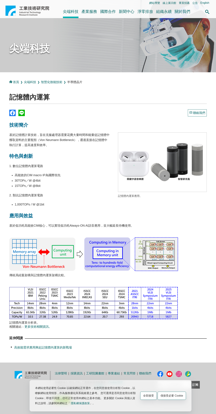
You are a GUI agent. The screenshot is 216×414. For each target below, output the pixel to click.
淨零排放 (145, 11)
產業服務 (89, 11)
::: (6, 2)
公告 (195, 3)
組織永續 (164, 11)
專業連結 (114, 373)
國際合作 (108, 11)
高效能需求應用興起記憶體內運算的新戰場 (43, 347)
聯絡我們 (199, 113)
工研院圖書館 (95, 373)
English (204, 2)
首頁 (14, 82)
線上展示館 (169, 3)
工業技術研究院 (29, 11)
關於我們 (182, 11)
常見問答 (130, 373)
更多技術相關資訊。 (38, 326)
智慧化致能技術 (51, 82)
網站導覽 (154, 3)
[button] (207, 11)
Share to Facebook (12, 113)
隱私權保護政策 (80, 403)
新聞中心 (126, 11)
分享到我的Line (21, 113)
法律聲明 (61, 373)
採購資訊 (77, 373)
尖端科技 (70, 11)
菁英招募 (184, 3)
